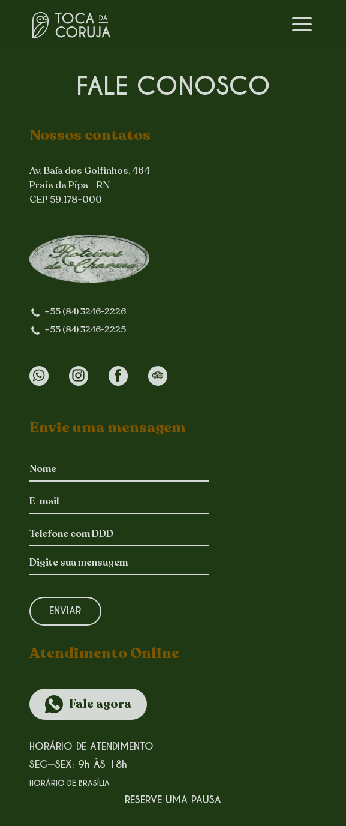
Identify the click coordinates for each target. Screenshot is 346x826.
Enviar (65, 611)
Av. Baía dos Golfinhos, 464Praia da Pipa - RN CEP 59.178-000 (89, 186)
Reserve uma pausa (173, 800)
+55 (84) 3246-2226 (85, 311)
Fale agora (100, 704)
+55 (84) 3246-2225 (85, 329)
